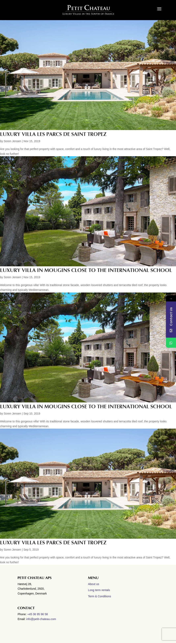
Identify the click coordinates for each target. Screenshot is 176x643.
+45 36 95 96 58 (38, 614)
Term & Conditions (99, 596)
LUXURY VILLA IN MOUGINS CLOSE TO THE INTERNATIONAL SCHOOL (86, 270)
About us (93, 584)
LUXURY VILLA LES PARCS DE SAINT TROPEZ (53, 134)
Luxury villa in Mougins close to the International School (86, 407)
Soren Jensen (12, 141)
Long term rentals (99, 590)
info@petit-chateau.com (41, 619)
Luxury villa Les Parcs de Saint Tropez (53, 543)
